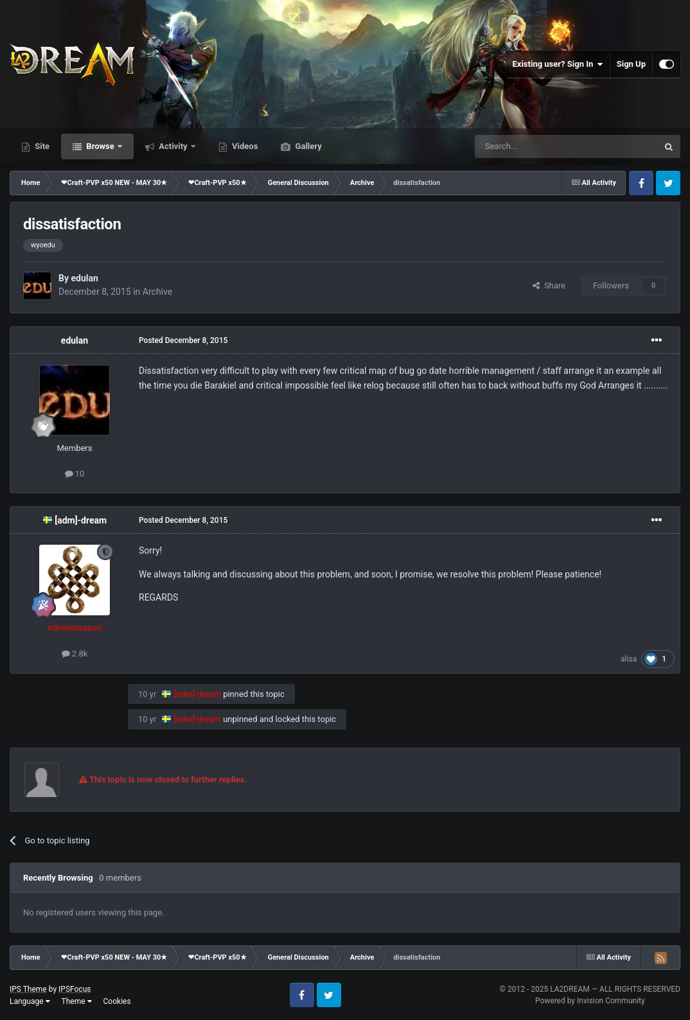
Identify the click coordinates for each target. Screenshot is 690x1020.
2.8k (75, 653)
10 (75, 474)
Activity (173, 146)
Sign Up (631, 64)
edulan (84, 278)
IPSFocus (74, 989)
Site (41, 146)
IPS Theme (28, 989)
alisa (629, 659)
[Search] (536, 146)
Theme (77, 1001)
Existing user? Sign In (558, 64)
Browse (100, 146)
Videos (244, 146)
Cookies (117, 1001)
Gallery (307, 146)
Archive (157, 291)
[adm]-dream (81, 520)
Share (549, 285)
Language (30, 1001)
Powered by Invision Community (590, 1000)
